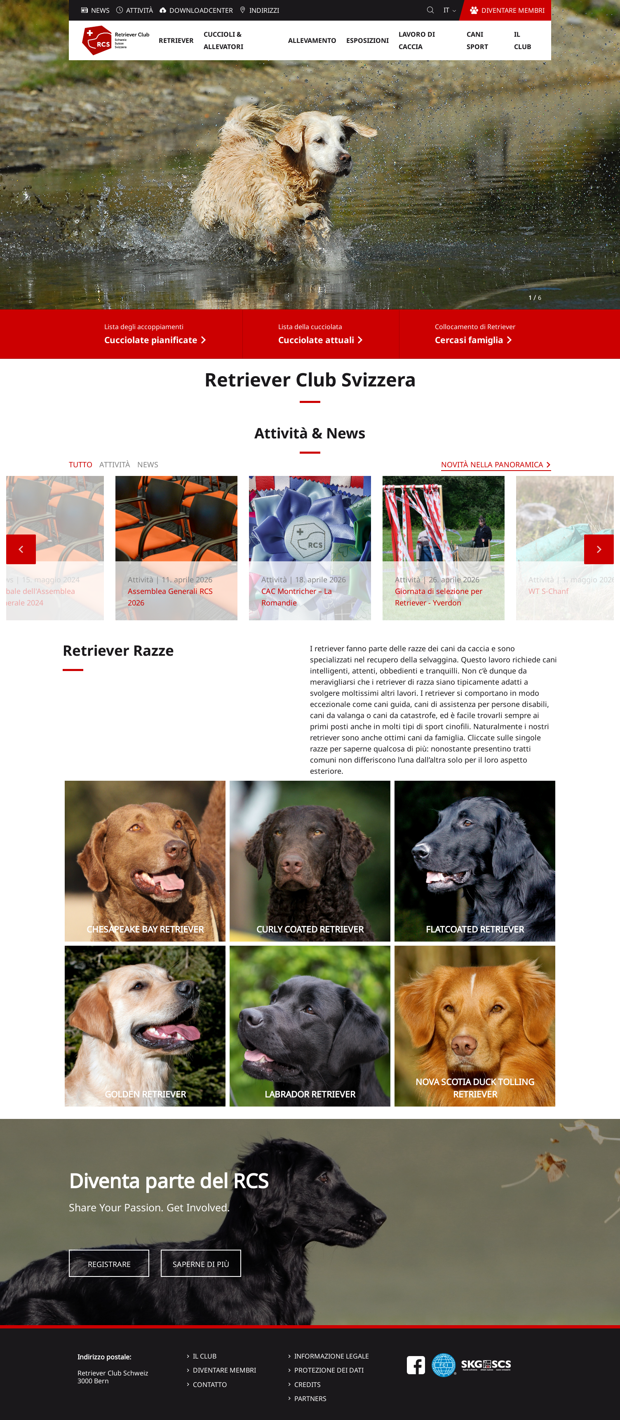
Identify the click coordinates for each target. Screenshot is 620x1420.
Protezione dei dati (329, 1370)
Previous (21, 549)
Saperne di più (201, 1264)
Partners (310, 1398)
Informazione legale (331, 1356)
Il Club (204, 1356)
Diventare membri (224, 1370)
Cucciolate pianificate (150, 340)
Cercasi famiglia (469, 340)
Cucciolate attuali (316, 340)
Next (599, 549)
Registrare (109, 1264)
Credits (307, 1384)
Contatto (210, 1384)
